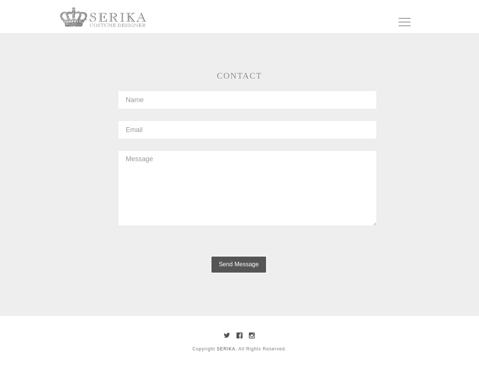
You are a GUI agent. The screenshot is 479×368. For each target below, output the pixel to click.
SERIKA (226, 349)
